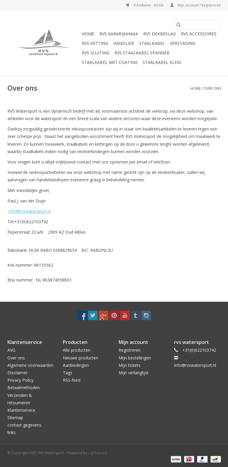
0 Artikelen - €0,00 (145, 5)
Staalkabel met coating (110, 62)
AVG (11, 350)
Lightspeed (97, 452)
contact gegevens (24, 425)
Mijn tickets (130, 365)
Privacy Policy (20, 380)
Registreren (130, 350)
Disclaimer (17, 372)
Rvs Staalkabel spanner (141, 53)
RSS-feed (71, 380)
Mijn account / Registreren (195, 5)
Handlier (123, 43)
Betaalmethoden (23, 387)
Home (88, 34)
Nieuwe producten (80, 358)
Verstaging (182, 43)
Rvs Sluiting (95, 53)
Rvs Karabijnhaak (118, 34)
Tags (67, 372)
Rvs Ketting (95, 43)
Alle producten (76, 350)
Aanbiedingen (76, 365)
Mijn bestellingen (135, 358)
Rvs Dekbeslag (159, 34)
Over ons (212, 88)
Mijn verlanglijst (134, 372)
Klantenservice (21, 410)
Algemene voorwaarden (30, 365)
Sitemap (15, 417)
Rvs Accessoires (198, 34)
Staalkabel (152, 43)
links (11, 432)
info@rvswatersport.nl (30, 211)
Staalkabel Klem (162, 62)
